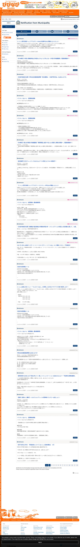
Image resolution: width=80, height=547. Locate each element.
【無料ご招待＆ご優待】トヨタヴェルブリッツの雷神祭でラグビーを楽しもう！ (38, 397)
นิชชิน (10, 19)
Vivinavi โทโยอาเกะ (64, 531)
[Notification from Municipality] (17, 11)
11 (72, 465)
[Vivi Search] (5, 11)
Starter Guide (6, 528)
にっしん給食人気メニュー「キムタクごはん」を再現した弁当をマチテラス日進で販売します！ (43, 287)
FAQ (4, 532)
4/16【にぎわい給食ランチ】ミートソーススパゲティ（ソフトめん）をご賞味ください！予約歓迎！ (44, 245)
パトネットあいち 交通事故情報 (26, 98)
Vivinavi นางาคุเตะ (64, 530)
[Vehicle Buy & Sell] (7, 12)
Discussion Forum (50, 532)
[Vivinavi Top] (10, 4)
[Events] (41, 11)
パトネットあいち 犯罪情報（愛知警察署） (29, 202)
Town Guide (23, 527)
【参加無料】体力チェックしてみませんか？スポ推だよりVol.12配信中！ (36, 161)
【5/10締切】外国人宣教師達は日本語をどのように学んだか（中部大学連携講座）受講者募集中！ (43, 58)
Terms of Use (6, 520)
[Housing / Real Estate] (18, 12)
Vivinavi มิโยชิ (63, 528)
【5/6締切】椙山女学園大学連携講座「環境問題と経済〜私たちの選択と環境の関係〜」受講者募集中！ (45, 142)
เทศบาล (8, 22)
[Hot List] (36, 11)
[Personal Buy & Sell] (62, 11)
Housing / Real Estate (38, 532)
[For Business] (25, 14)
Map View (5, 44)
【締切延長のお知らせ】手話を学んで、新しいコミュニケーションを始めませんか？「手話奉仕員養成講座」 (46, 376)
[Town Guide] (29, 11)
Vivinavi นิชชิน (63, 527)
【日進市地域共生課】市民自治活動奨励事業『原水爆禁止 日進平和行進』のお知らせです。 (42, 77)
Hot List (22, 528)
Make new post (8, 26)
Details (75, 51)
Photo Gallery (49, 533)
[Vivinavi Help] (16, 14)
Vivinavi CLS (6, 527)
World (3, 19)
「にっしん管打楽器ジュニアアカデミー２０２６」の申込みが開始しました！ (38, 185)
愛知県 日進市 (34, 51)
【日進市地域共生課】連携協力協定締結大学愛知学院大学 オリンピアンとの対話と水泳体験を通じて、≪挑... (47, 226)
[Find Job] (47, 11)
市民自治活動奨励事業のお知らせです (27, 353)
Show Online (6, 34)
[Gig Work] (70, 12)
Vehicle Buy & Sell (37, 528)
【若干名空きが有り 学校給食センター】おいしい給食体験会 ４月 (35, 444)
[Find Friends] (36, 12)
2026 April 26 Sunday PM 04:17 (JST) (71, 19)
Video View (5, 48)
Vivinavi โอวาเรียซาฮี (65, 533)
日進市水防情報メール (23, 266)
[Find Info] (53, 11)
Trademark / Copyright (16, 520)
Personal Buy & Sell (38, 527)
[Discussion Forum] (46, 12)
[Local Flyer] (64, 12)
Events (22, 530)
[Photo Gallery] (55, 12)
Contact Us (5, 533)
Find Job (23, 533)
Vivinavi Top (6, 61)
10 (69, 465)
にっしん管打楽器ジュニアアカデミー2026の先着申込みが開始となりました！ (38, 41)
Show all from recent (8, 32)
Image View (6, 46)
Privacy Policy (26, 520)
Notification (5, 54)
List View (5, 42)
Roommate (36, 533)
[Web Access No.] (6, 14)
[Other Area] (33, 14)
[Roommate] (29, 12)
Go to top (76, 520)
